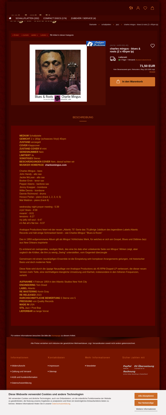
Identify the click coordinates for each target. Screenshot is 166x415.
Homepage (56, 350)
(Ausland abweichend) (143, 75)
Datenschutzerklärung (61, 404)
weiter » (34, 50)
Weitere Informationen (146, 409)
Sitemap (52, 386)
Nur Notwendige (146, 403)
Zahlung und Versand (21, 386)
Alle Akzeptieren (146, 396)
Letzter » (44, 50)
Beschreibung (83, 132)
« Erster (15, 50)
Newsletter (90, 380)
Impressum (53, 380)
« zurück (25, 50)
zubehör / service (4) (83, 33)
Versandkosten (98, 358)
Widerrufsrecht (18, 380)
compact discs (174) (55, 33)
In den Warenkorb (129, 96)
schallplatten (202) (27, 33)
